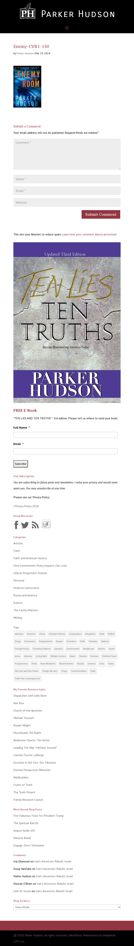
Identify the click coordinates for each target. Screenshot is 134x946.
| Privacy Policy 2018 (26, 506)
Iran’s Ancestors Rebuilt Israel (52, 861)
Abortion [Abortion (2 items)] (19, 633)
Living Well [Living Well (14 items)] (41, 656)
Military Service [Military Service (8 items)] (58, 656)
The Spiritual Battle (25, 823)
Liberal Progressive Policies (30, 573)
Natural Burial (22, 838)
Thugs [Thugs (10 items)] (64, 671)
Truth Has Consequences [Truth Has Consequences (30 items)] (27, 678)
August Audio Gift (24, 830)
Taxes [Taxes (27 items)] (111, 663)
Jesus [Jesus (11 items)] (17, 656)
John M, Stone (22, 891)
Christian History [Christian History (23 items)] (57, 633)
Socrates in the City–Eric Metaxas (34, 762)
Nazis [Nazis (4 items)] (72, 656)
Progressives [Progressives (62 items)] (21, 663)
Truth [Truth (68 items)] (93, 671)
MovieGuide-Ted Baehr (27, 733)
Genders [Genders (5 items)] (58, 648)
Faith (16, 551)
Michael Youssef (23, 718)
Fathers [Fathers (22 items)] (105, 641)
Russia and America (25, 595)
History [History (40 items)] (101, 648)
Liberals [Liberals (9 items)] (28, 656)
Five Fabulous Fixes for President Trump (38, 815)
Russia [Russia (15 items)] (80, 663)
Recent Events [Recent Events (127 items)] (66, 663)
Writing (17, 617)
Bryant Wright (21, 725)
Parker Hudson (25, 53)
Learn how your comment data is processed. (89, 234)
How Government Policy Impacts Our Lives (40, 565)
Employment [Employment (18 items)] (45, 641)
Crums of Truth (22, 785)
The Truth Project (24, 792)
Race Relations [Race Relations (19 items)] (48, 663)
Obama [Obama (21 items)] (83, 656)
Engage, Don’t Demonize (28, 845)
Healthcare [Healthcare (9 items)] (88, 648)
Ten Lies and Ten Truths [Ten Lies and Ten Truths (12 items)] (26, 671)
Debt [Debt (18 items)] (101, 633)
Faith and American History (30, 558)
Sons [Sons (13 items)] (101, 663)
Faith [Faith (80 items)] (82, 641)
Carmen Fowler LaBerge (28, 755)
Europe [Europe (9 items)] (59, 641)
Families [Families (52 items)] (93, 641)
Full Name (21, 427)
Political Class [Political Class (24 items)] (109, 656)
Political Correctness (26, 588)
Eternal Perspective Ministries (32, 770)
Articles (18, 543)
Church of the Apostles (27, 710)
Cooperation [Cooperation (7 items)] (75, 633)
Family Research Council (28, 799)
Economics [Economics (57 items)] (30, 641)
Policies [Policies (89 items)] (94, 656)
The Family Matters (25, 610)
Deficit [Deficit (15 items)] (111, 633)
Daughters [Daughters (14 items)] (90, 633)
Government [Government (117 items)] (73, 648)
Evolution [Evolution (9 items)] (71, 641)
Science (17, 603)
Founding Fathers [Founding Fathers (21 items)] (42, 648)
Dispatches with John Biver (30, 695)
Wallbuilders (21, 777)
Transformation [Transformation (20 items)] (79, 671)
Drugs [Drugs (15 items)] (18, 641)
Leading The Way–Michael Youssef (35, 747)
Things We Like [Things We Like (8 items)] (49, 671)
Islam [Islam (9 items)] (111, 648)
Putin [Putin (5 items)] (34, 663)
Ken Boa (18, 703)
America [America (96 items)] (31, 633)
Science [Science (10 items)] (92, 663)
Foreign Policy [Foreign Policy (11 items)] (22, 648)
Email (18, 444)
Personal (18, 580)
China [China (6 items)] (42, 633)
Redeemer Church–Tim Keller (31, 740)
